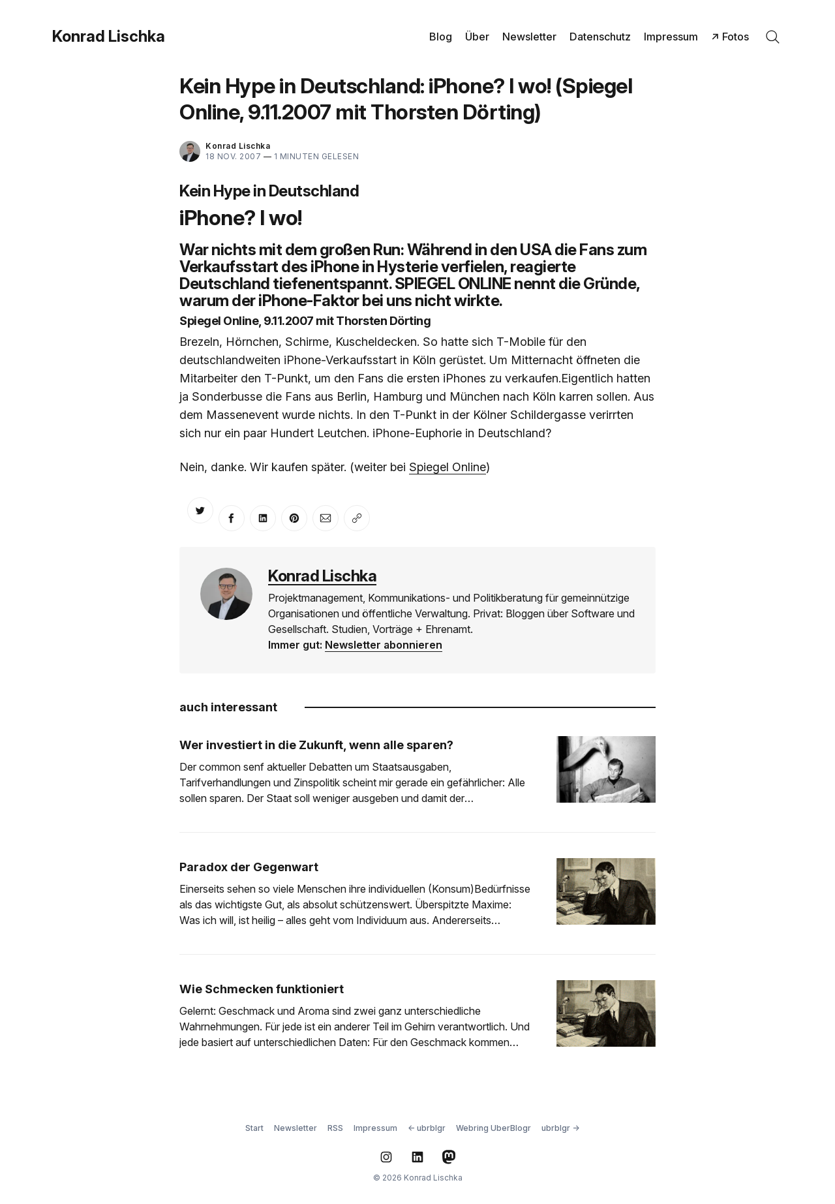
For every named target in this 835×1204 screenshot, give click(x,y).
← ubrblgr (427, 1128)
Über (477, 36)
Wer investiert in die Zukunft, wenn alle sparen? (316, 745)
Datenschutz (600, 36)
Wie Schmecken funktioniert (261, 989)
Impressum (671, 36)
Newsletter (529, 36)
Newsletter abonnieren (383, 644)
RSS (335, 1128)
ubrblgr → (560, 1128)
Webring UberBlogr (493, 1128)
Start (254, 1128)
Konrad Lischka (108, 36)
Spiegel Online (447, 467)
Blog (440, 36)
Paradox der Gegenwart (248, 867)
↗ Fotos (730, 36)
